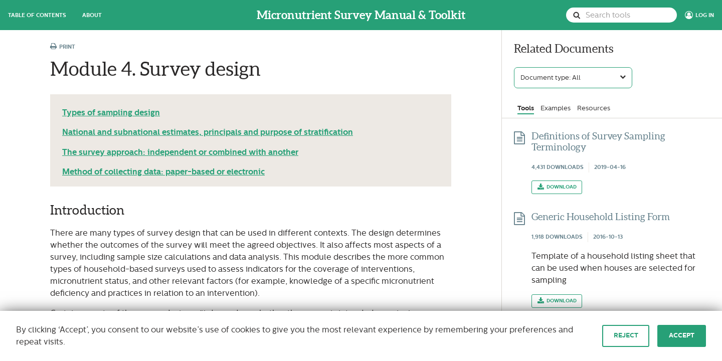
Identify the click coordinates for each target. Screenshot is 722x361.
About (92, 15)
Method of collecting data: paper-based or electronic (163, 172)
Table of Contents (37, 15)
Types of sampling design (111, 113)
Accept (681, 335)
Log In (704, 15)
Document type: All (550, 78)
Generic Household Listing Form (600, 216)
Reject (626, 335)
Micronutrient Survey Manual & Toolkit (361, 15)
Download (562, 187)
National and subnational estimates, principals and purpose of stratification (207, 132)
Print (62, 47)
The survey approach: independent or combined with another (180, 152)
